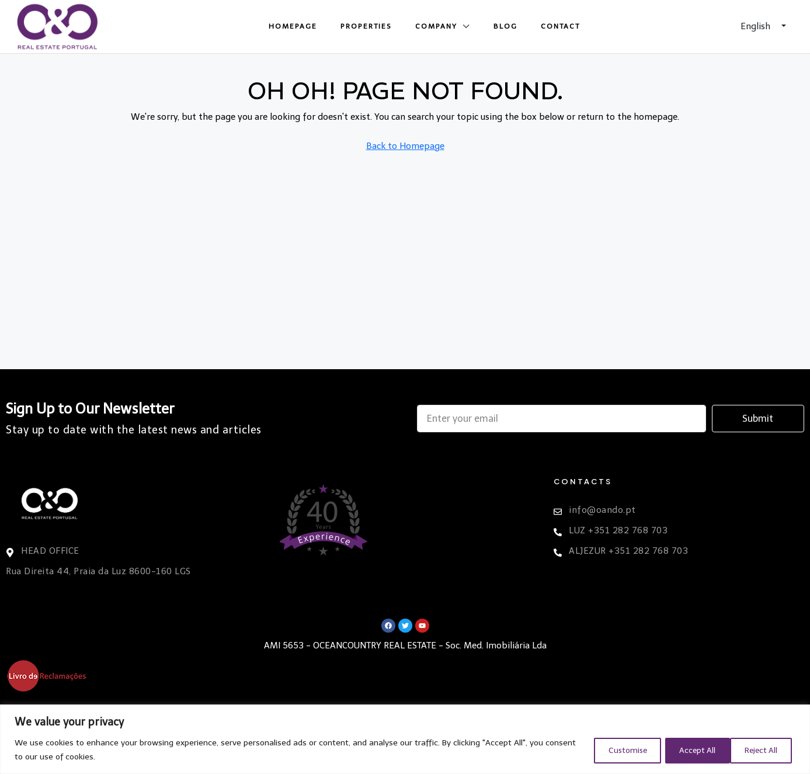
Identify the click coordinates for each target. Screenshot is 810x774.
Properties (366, 26)
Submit (757, 418)
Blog (505, 26)
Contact (560, 26)
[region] (405, 739)
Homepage (293, 26)
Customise (609, 750)
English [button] (757, 26)
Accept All (759, 750)
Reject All (685, 750)
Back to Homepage (405, 146)
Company (436, 26)
